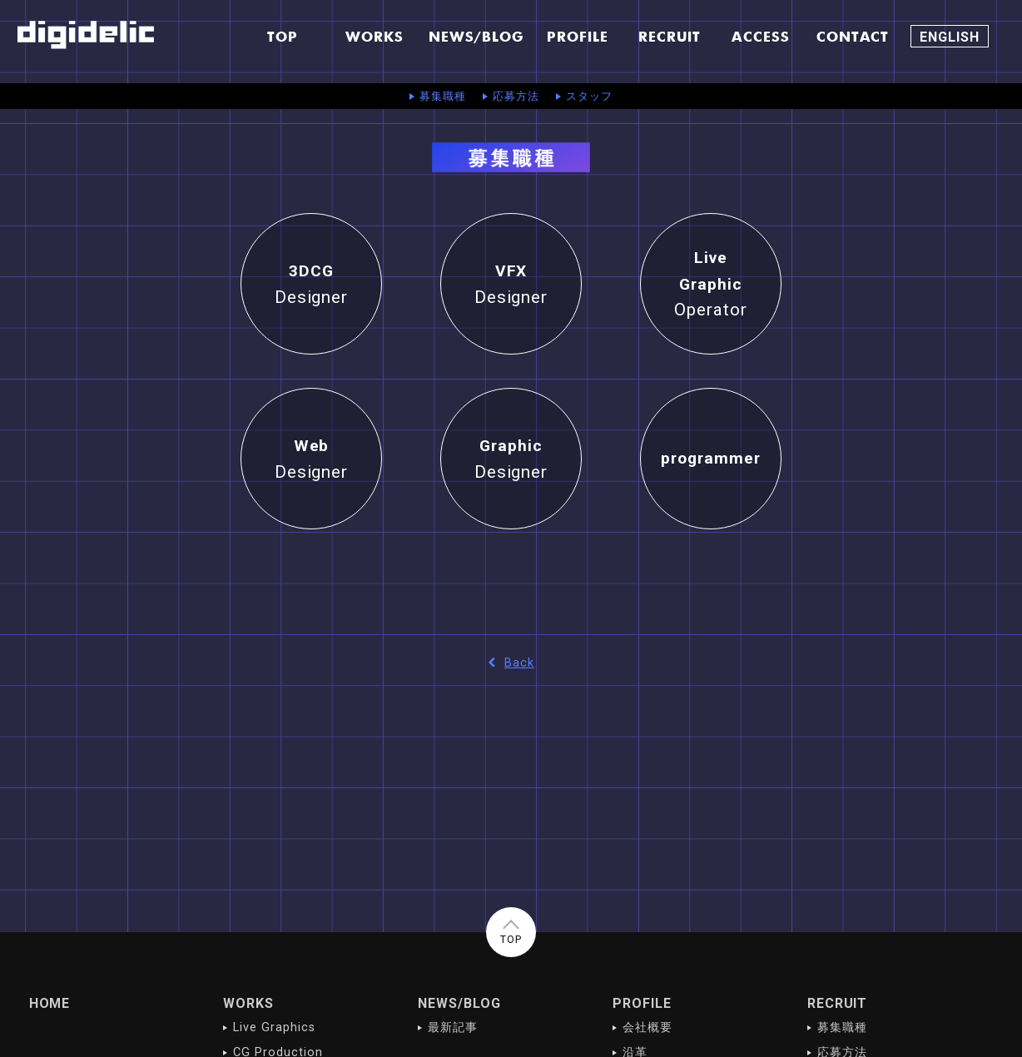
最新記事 (453, 1027)
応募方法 (516, 96)
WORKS (248, 1003)
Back (511, 663)
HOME (50, 1003)
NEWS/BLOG (459, 1003)
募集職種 (442, 96)
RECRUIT (837, 1003)
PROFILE (642, 1003)
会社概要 (647, 1027)
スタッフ (589, 96)
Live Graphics (274, 1027)
